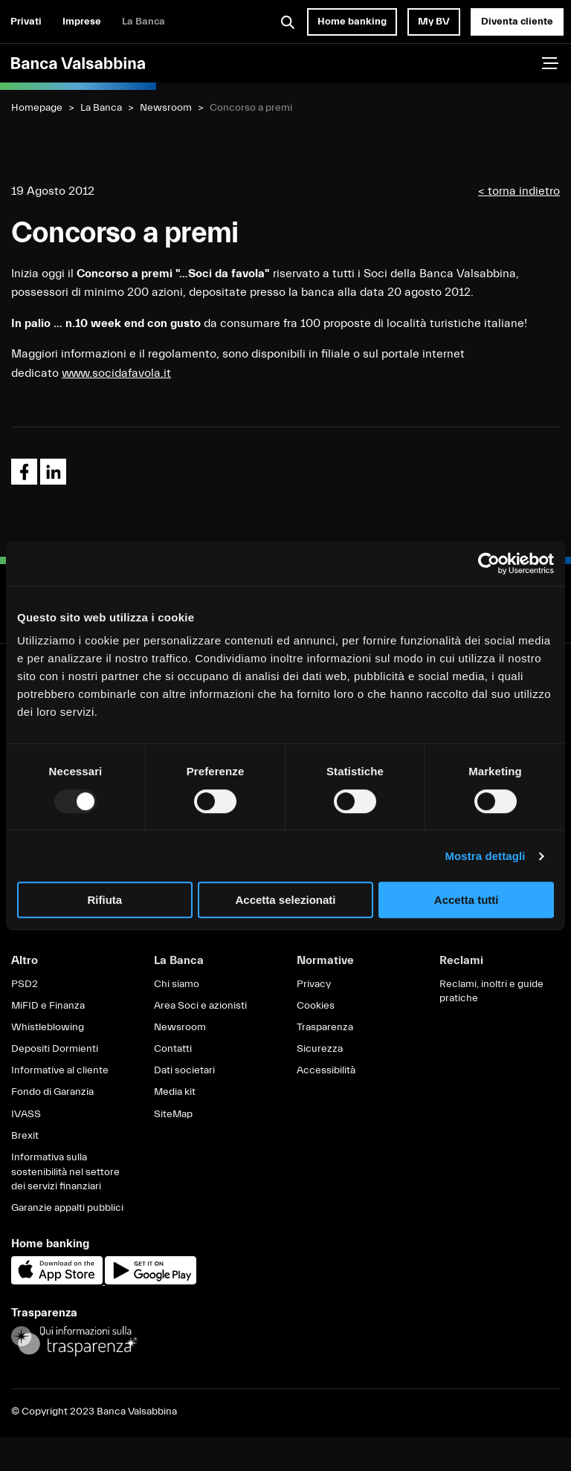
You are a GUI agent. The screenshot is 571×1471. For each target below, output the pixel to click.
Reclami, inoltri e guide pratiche (491, 991)
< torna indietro (519, 191)
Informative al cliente (60, 1070)
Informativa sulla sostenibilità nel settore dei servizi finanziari (65, 1171)
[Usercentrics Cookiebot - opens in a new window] (489, 563)
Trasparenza (325, 1027)
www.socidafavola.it (116, 373)
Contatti (173, 1049)
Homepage (36, 108)
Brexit (25, 1136)
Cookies (316, 1006)
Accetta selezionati (285, 899)
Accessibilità (326, 1070)
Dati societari (184, 1070)
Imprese (81, 22)
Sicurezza (320, 1049)
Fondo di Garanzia (52, 1092)
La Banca (143, 22)
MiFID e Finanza (48, 1006)
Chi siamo (176, 984)
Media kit (175, 1092)
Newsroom (166, 108)
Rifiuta (104, 899)
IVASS (26, 1114)
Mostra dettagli (485, 856)
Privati (26, 22)
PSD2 (24, 984)
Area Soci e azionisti (200, 1006)
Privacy (314, 984)
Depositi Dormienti (54, 1049)
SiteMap (173, 1114)
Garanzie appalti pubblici (67, 1208)
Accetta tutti (466, 899)
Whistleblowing (47, 1027)
